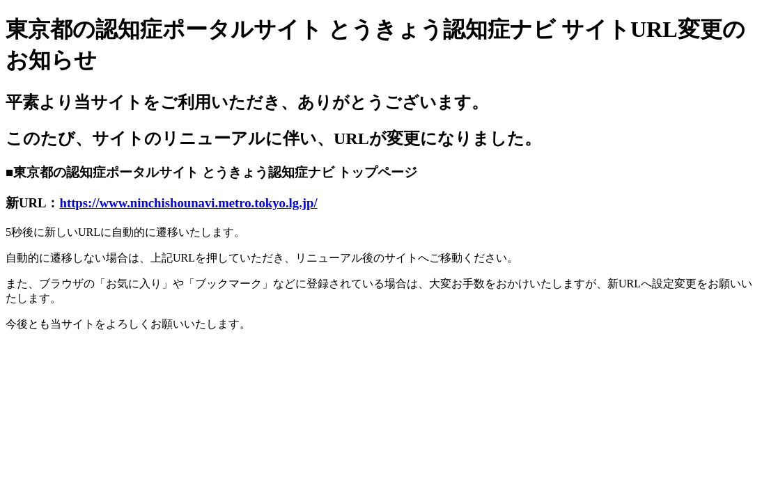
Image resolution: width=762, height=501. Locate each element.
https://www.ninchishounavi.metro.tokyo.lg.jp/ (189, 203)
